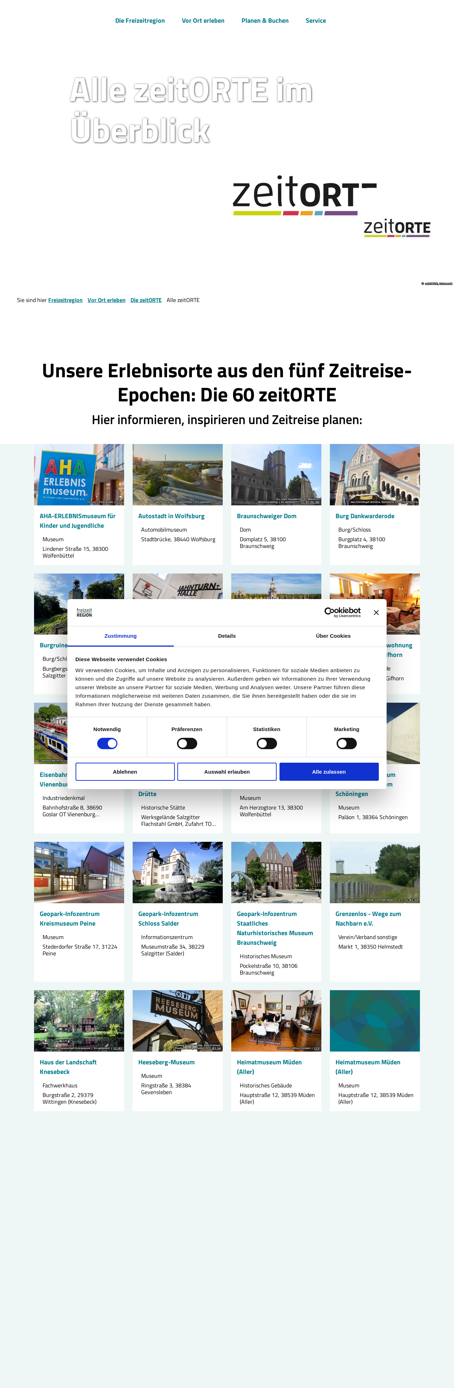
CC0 (119, 502)
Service (316, 20)
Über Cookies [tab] (333, 636)
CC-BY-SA (411, 899)
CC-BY (413, 631)
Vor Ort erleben (203, 20)
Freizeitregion (65, 300)
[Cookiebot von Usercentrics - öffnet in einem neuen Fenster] (330, 612)
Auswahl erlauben (227, 772)
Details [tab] (227, 636)
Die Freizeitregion (140, 20)
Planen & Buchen (265, 20)
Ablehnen (125, 772)
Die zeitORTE (146, 300)
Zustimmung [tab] (121, 636)
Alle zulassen (329, 772)
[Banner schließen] (376, 612)
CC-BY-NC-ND (310, 502)
